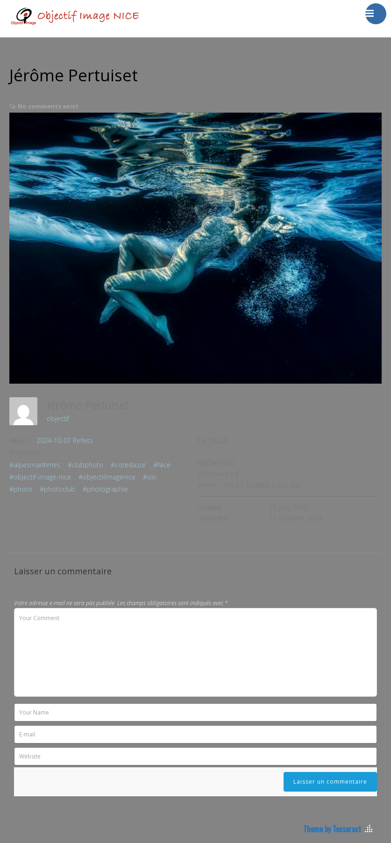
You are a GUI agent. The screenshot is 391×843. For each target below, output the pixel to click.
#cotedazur (128, 464)
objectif (58, 418)
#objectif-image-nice (40, 476)
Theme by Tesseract (332, 829)
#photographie (105, 489)
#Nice (162, 464)
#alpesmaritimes (34, 464)
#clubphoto (85, 464)
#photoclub (57, 489)
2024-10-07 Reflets (64, 440)
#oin (149, 476)
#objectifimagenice (106, 476)
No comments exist (48, 106)
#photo (20, 489)
